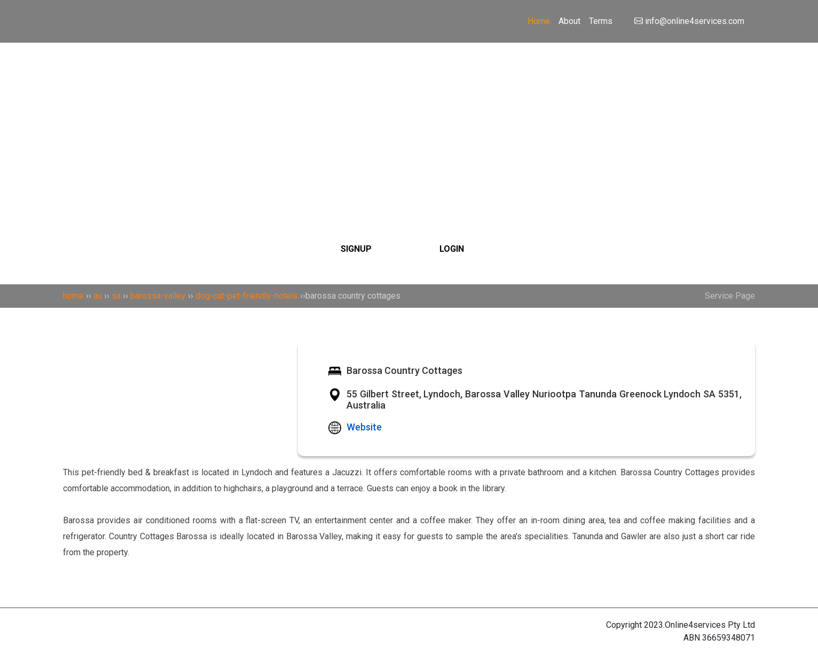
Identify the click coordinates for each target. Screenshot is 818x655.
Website (364, 427)
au (97, 296)
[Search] (408, 113)
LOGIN (451, 249)
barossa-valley (158, 296)
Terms (600, 21)
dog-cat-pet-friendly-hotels (246, 296)
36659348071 (728, 638)
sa (116, 296)
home (73, 296)
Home (539, 21)
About (569, 21)
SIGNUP (356, 249)
